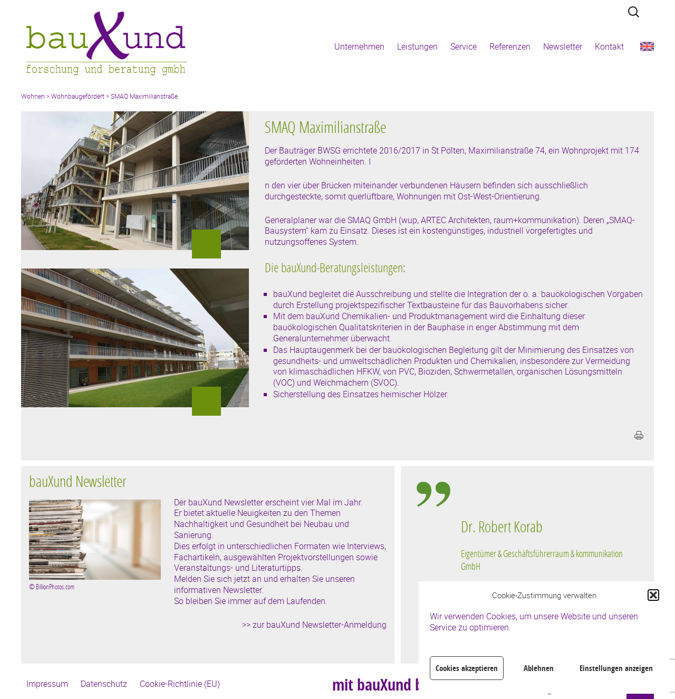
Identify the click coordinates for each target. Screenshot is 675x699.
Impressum (47, 684)
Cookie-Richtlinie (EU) (180, 684)
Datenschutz (104, 684)
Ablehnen (539, 668)
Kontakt (609, 46)
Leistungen (417, 46)
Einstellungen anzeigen (616, 668)
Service (463, 46)
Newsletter (562, 46)
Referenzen (510, 46)
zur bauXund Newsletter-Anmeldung (320, 624)
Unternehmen (359, 46)
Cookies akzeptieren (467, 668)
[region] (545, 573)
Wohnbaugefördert (77, 96)
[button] (653, 595)
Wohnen (33, 96)
